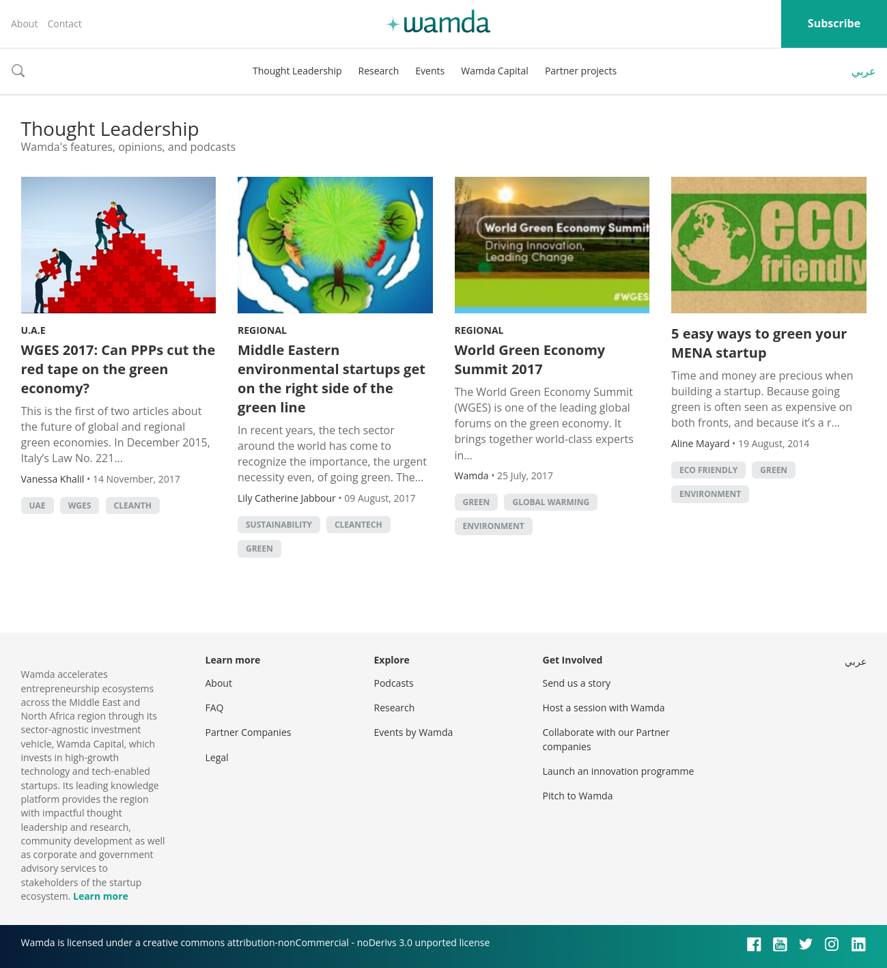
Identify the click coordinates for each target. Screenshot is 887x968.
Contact (64, 23)
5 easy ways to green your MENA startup (759, 343)
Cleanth (133, 505)
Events (430, 70)
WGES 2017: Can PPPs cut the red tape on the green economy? (118, 369)
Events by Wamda (413, 732)
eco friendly (708, 470)
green (259, 548)
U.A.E (33, 330)
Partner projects (581, 70)
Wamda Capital (495, 70)
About (24, 23)
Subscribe (834, 23)
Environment (493, 526)
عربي (863, 71)
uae (37, 505)
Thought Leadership (297, 70)
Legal (217, 757)
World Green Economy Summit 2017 (530, 359)
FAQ (215, 707)
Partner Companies (249, 732)
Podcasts (394, 683)
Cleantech (358, 524)
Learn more (100, 895)
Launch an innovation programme (618, 771)
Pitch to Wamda (578, 795)
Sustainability (279, 524)
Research (378, 70)
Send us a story (576, 683)
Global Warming (550, 502)
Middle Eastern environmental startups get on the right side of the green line (331, 378)
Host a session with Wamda (604, 707)
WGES (79, 505)
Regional (262, 330)
